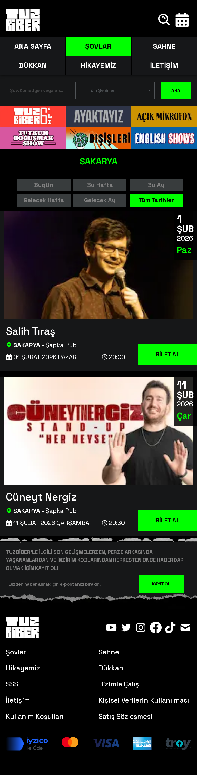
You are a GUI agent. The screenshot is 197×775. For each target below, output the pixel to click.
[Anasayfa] (23, 20)
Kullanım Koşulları (35, 716)
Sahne (108, 652)
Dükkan (110, 668)
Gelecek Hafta (44, 200)
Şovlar (16, 652)
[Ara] (164, 20)
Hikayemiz (23, 668)
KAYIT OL (161, 584)
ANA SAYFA (32, 46)
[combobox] (36, 91)
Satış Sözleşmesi (125, 716)
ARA (176, 90)
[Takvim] (182, 20)
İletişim (18, 700)
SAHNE (164, 46)
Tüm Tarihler (156, 200)
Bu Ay (156, 185)
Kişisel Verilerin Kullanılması (143, 700)
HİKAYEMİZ (98, 65)
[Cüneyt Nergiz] (101, 495)
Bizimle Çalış (118, 684)
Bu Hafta (100, 185)
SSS (12, 684)
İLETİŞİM (164, 65)
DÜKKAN (33, 65)
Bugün (43, 185)
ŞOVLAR (98, 46)
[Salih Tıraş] (101, 329)
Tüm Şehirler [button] (101, 90)
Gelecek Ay (100, 200)
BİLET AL (167, 354)
